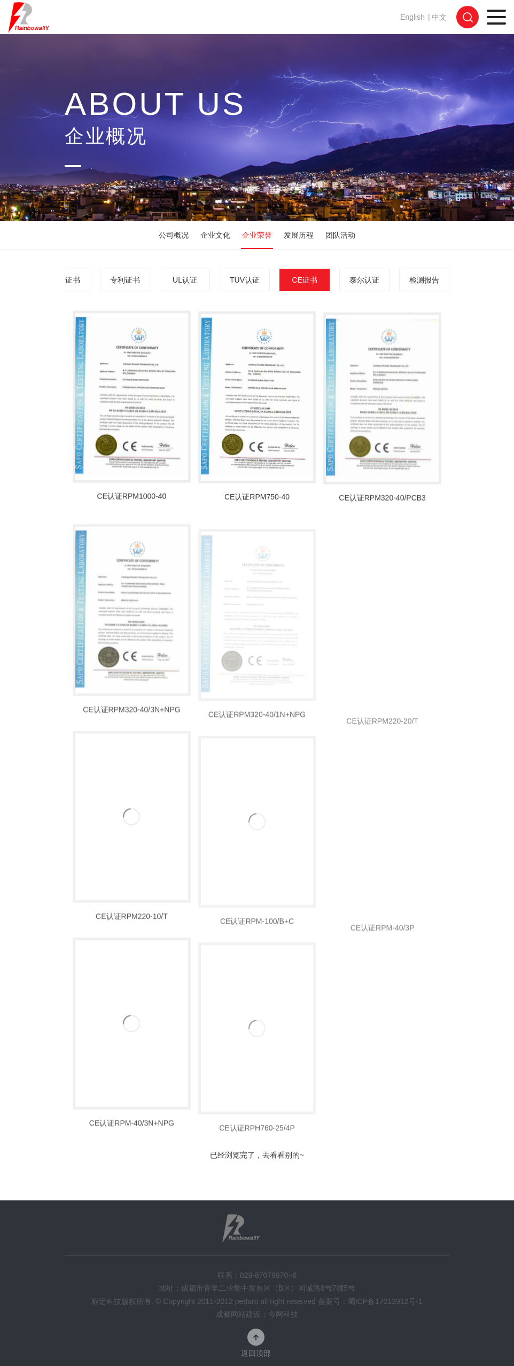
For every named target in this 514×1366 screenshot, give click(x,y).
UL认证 (185, 280)
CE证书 (304, 280)
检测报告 (424, 280)
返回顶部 (256, 1353)
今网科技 (283, 1314)
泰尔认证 (364, 280)
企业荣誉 (257, 235)
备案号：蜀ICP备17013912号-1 (370, 1301)
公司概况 (174, 235)
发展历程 (299, 235)
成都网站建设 (238, 1314)
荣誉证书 (65, 280)
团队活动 (340, 235)
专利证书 (125, 280)
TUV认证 (245, 280)
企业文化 (215, 235)
